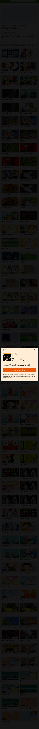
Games (6, 350)
